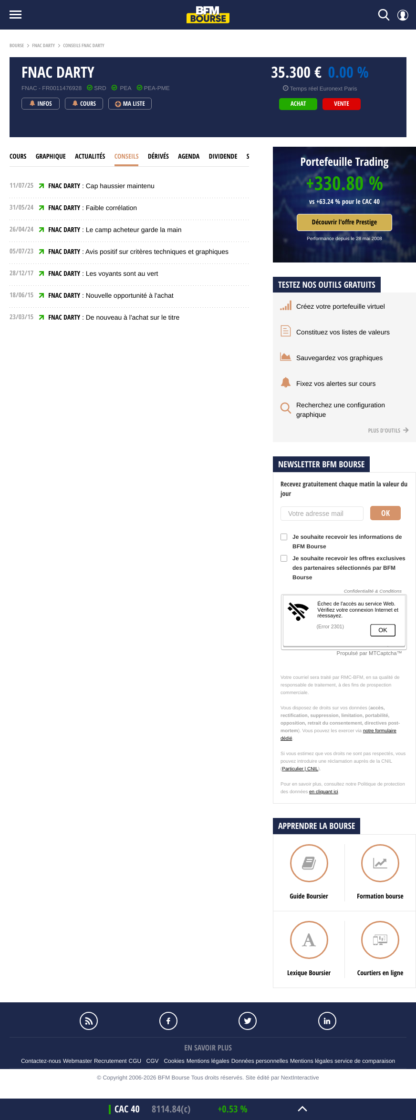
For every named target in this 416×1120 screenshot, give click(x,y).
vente (341, 104)
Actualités (90, 156)
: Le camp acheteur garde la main (114, 229)
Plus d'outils (388, 430)
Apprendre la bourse (316, 826)
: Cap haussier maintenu (101, 186)
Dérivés (158, 156)
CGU (135, 1061)
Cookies (174, 1061)
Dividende (223, 156)
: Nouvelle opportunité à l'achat (111, 295)
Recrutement (110, 1061)
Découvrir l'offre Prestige (344, 222)
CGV (152, 1061)
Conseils (126, 156)
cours (18, 156)
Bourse (17, 45)
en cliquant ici (323, 792)
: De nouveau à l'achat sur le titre (113, 317)
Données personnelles (259, 1061)
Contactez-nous (41, 1061)
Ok (385, 513)
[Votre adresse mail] (322, 513)
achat (298, 104)
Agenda (188, 156)
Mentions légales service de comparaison (342, 1061)
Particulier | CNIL (300, 769)
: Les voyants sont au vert (103, 273)
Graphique (51, 156)
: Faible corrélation (92, 208)
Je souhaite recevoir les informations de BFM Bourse (341, 542)
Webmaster (77, 1061)
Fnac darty (43, 45)
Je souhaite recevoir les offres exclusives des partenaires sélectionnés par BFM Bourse (343, 568)
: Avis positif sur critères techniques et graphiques (138, 251)
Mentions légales (208, 1061)
